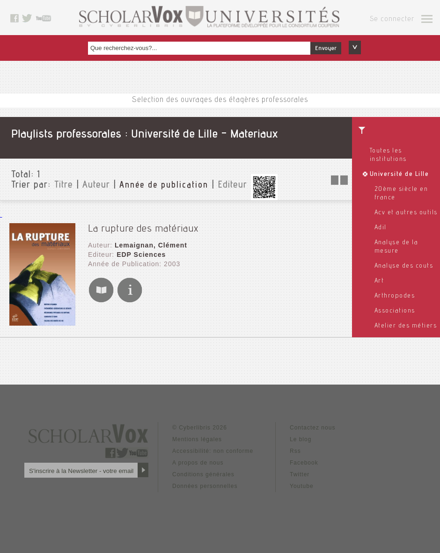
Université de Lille (399, 174)
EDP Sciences (141, 254)
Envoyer (326, 48)
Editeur (232, 186)
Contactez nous (312, 427)
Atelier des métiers (405, 326)
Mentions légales (197, 439)
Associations (394, 311)
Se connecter (392, 19)
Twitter (299, 474)
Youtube (302, 486)
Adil (380, 228)
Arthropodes (394, 296)
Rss (295, 451)
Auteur (96, 186)
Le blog (300, 439)
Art (379, 281)
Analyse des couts (403, 266)
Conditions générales (203, 474)
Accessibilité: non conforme (212, 451)
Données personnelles (204, 486)
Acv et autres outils (406, 213)
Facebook (304, 462)
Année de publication (163, 186)
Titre (63, 186)
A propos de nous (197, 462)
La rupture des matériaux (143, 229)
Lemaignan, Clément (151, 245)
